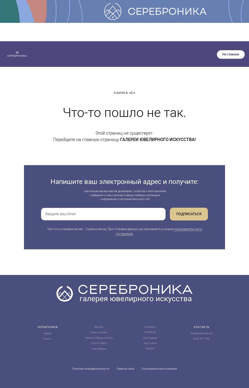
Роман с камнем (99, 332)
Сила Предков (99, 349)
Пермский (90, 338)
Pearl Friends (150, 343)
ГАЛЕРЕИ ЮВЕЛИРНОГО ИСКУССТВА (157, 139)
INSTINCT (150, 349)
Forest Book (150, 327)
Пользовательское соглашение (159, 368)
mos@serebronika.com (201, 333)
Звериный (101, 338)
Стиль (110, 338)
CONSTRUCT (150, 332)
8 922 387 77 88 (201, 339)
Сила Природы (150, 338)
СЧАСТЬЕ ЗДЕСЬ (99, 343)
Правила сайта (125, 368)
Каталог (47, 339)
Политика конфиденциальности (90, 368)
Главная (47, 333)
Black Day (98, 327)
